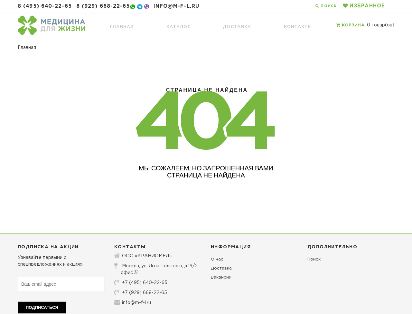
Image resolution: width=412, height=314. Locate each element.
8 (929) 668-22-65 (103, 6)
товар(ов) (365, 25)
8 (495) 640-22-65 (45, 6)
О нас (217, 259)
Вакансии (221, 277)
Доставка (221, 268)
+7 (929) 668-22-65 (140, 292)
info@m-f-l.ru (176, 6)
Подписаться (42, 307)
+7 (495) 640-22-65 (140, 282)
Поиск (314, 259)
